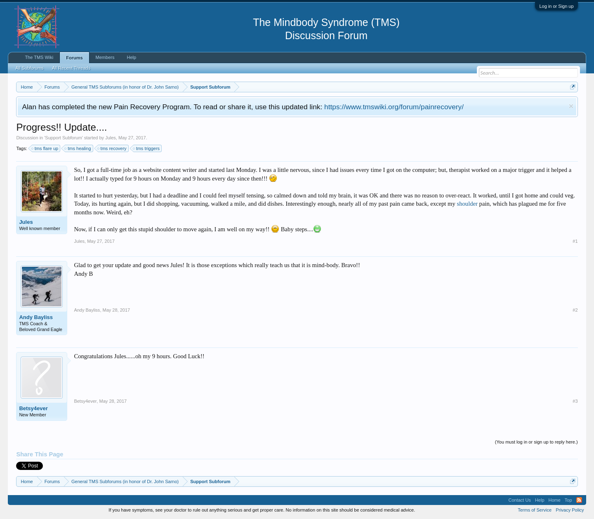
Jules (110, 137)
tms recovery (112, 148)
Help (131, 57)
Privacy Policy (570, 509)
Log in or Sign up (556, 6)
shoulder (467, 203)
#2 (575, 310)
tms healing (78, 148)
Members (105, 57)
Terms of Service (535, 509)
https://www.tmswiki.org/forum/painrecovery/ (394, 107)
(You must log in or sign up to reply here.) (536, 441)
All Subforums (29, 68)
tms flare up (45, 148)
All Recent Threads (71, 68)
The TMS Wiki (39, 57)
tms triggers (147, 148)
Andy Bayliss (36, 317)
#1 (575, 241)
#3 (575, 401)
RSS (579, 500)
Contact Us (519, 500)
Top (568, 500)
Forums (74, 57)
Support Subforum (63, 137)
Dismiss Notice (571, 106)
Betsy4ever (33, 408)
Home (555, 500)
